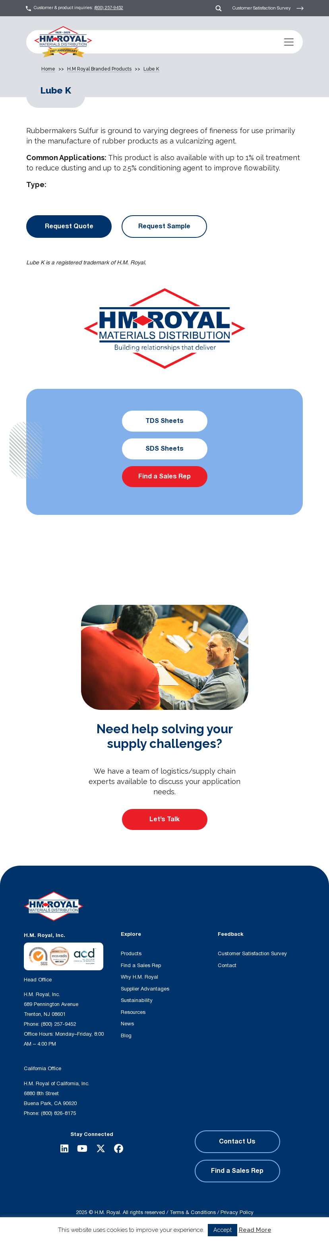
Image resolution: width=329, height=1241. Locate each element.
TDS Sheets (164, 421)
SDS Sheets (164, 449)
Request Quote (69, 226)
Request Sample (164, 226)
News (127, 1024)
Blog (126, 1036)
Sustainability (137, 1000)
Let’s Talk (164, 819)
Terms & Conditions (193, 1212)
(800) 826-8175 (58, 1113)
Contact (227, 965)
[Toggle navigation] (289, 42)
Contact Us (237, 1141)
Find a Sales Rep (164, 476)
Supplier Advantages (145, 989)
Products (131, 954)
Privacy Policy (237, 1212)
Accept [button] (222, 1230)
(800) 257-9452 (108, 7)
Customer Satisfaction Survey (268, 8)
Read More (255, 1229)
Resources (133, 1012)
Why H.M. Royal (139, 977)
